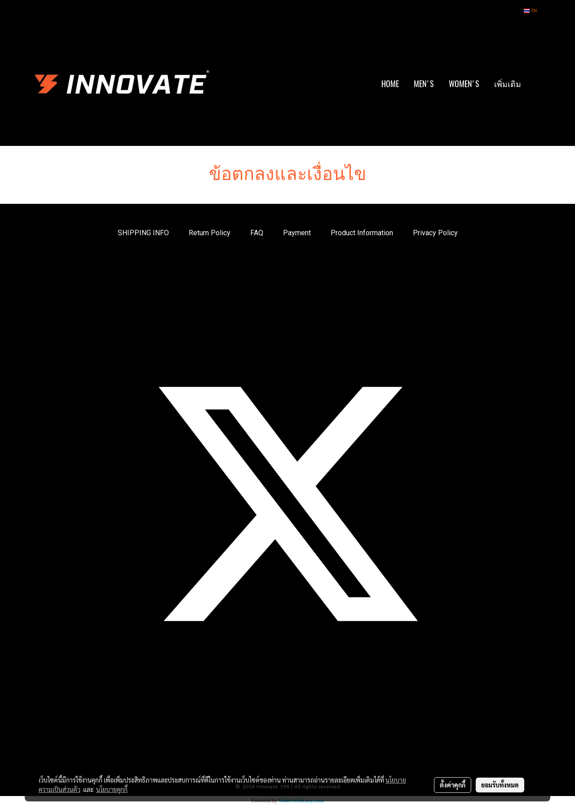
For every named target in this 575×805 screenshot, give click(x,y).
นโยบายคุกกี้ (112, 789)
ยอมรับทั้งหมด (500, 785)
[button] (536, 84)
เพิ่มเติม (507, 83)
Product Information (362, 233)
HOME (390, 83)
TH (530, 10)
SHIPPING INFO (143, 233)
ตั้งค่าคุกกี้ (452, 785)
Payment (297, 233)
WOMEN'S (464, 83)
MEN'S (424, 83)
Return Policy (209, 233)
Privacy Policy (435, 233)
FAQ (256, 233)
